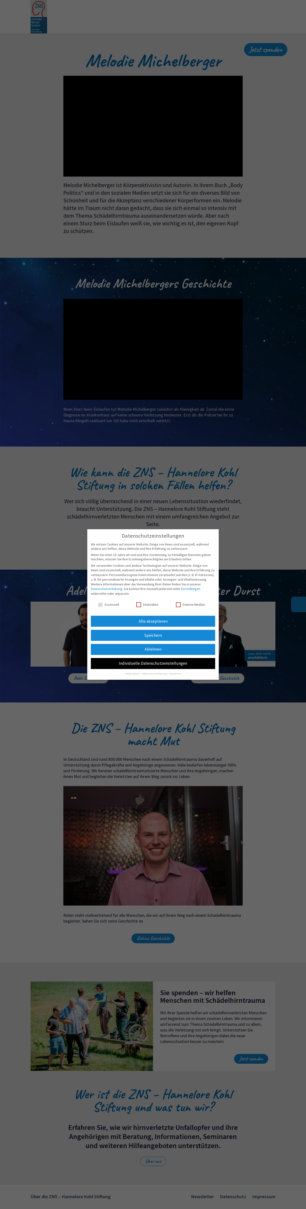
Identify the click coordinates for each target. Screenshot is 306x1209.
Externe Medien (190, 604)
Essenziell (108, 604)
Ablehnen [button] (153, 649)
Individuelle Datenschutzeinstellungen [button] (153, 663)
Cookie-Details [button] (132, 673)
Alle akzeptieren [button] (153, 621)
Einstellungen (190, 589)
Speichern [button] (153, 635)
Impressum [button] (175, 673)
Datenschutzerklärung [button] (154, 673)
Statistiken (147, 604)
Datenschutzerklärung (106, 589)
